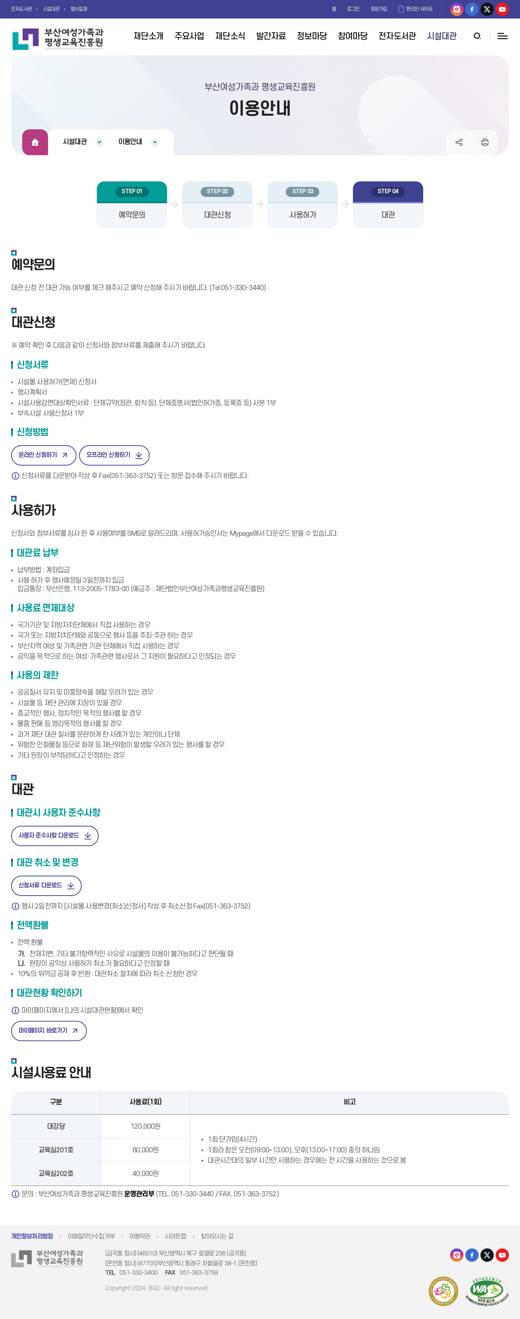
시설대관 (56, 9)
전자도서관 (23, 9)
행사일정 (86, 9)
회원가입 (373, 9)
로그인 (345, 9)
